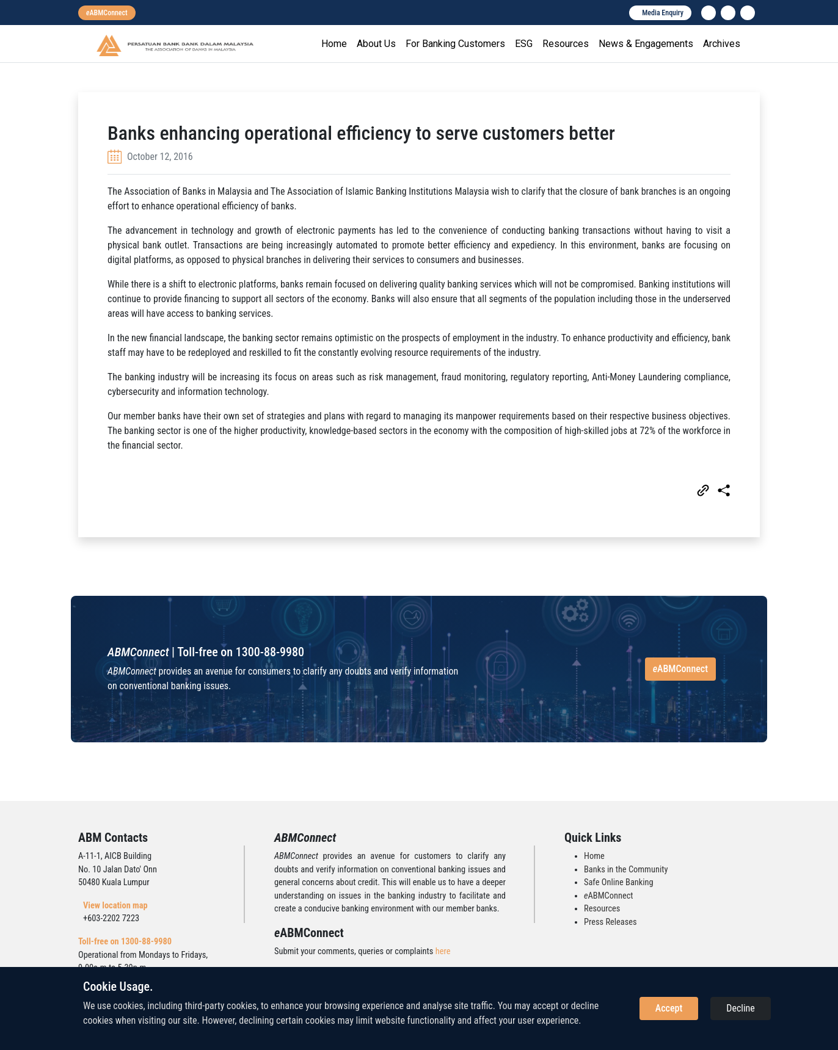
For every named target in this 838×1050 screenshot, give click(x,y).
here (443, 951)
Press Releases (610, 922)
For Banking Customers (455, 43)
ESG (524, 43)
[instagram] (728, 12)
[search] (747, 12)
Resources (565, 43)
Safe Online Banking (619, 882)
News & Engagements (646, 43)
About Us (376, 43)
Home (334, 43)
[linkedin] (708, 12)
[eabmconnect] (107, 12)
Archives (721, 43)
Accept (668, 1008)
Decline (740, 1008)
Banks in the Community (626, 869)
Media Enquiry (662, 13)
